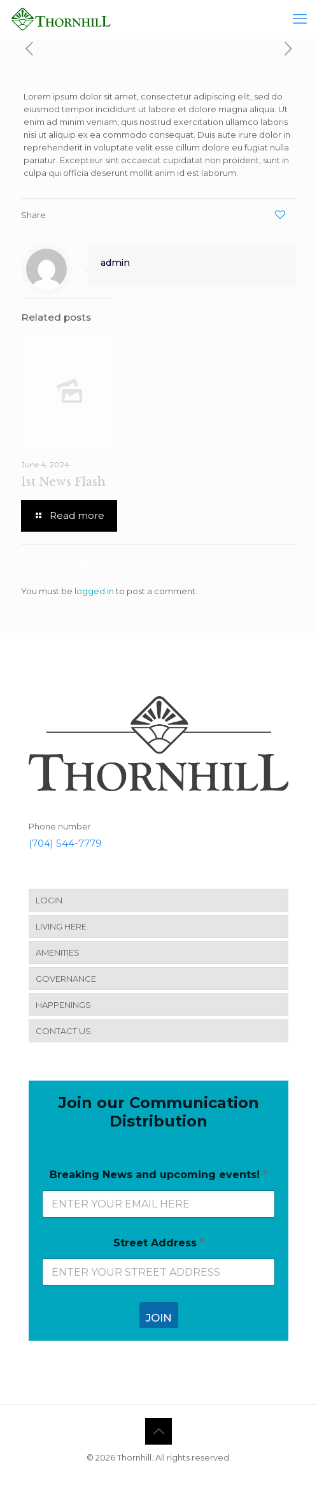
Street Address (158, 1243)
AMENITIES (58, 952)
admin (99, 71)
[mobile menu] (300, 19)
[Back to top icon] (158, 1431)
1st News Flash (63, 482)
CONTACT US (63, 1031)
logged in (94, 591)
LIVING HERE (61, 926)
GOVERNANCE (66, 978)
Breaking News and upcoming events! (158, 1175)
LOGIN (49, 900)
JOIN (159, 1317)
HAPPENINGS (63, 1005)
